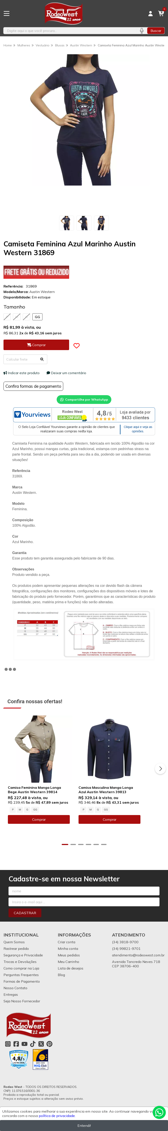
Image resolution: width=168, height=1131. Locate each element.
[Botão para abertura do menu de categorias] (6, 13)
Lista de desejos (70, 973)
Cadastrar (25, 918)
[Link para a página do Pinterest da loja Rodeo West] (49, 1049)
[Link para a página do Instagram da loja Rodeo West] (8, 1049)
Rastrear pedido (16, 954)
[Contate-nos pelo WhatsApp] (159, 1112)
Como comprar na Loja (21, 973)
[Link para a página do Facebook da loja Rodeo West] (16, 1049)
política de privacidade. (57, 1115)
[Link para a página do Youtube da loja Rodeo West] (24, 1049)
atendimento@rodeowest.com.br (138, 960)
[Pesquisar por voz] (141, 30)
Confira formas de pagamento (33, 386)
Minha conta (68, 954)
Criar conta (66, 947)
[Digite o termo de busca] (70, 30)
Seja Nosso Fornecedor (22, 1006)
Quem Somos (14, 947)
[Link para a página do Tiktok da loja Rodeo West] (33, 1049)
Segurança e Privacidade (23, 960)
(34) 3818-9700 (125, 947)
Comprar (44, 829)
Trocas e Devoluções (20, 967)
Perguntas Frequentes (21, 980)
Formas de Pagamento (22, 987)
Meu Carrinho (68, 967)
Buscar (155, 30)
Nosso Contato (15, 993)
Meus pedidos (69, 960)
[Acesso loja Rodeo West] (150, 13)
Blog (61, 980)
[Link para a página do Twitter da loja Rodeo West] (41, 1049)
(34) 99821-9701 (126, 954)
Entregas (11, 1000)
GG (37, 317)
